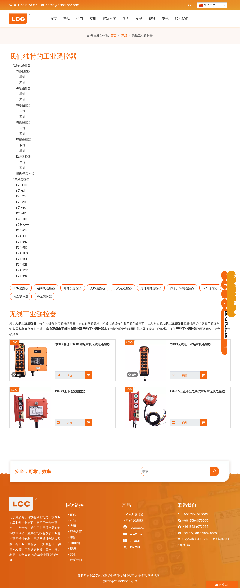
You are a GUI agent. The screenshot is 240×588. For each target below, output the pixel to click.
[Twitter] (133, 547)
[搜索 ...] (175, 471)
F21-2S (21, 196)
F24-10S (22, 253)
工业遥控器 (20, 288)
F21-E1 (20, 190)
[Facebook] (133, 528)
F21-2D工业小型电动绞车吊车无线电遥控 (197, 391)
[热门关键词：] (189, 5)
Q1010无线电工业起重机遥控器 (190, 344)
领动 (143, 575)
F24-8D (21, 247)
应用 (73, 526)
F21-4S (21, 207)
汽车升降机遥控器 (182, 288)
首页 (73, 514)
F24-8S (21, 242)
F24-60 (21, 276)
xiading (75, 543)
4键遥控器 (23, 88)
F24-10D (22, 259)
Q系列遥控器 (21, 65)
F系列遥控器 (21, 179)
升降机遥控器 (73, 288)
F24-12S (22, 264)
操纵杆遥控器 (25, 173)
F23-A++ (22, 225)
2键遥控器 (23, 71)
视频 (73, 548)
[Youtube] (133, 534)
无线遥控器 (97, 288)
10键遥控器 (23, 139)
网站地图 (154, 575)
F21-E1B (21, 185)
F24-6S (21, 230)
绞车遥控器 (44, 297)
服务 (73, 537)
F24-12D (22, 270)
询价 (63, 375)
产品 (73, 520)
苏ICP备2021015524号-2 (120, 581)
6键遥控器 (23, 105)
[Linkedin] (133, 541)
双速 (23, 82)
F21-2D (21, 202)
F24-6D (21, 236)
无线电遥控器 (123, 288)
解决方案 (76, 531)
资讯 (73, 554)
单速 (23, 77)
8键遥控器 (23, 122)
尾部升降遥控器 (150, 288)
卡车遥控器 (210, 288)
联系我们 (76, 560)
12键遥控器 (23, 156)
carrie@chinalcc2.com (62, 5)
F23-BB (21, 219)
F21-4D (21, 213)
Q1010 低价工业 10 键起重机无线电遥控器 (82, 344)
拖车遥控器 (20, 297)
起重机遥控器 (46, 288)
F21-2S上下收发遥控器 (70, 391)
